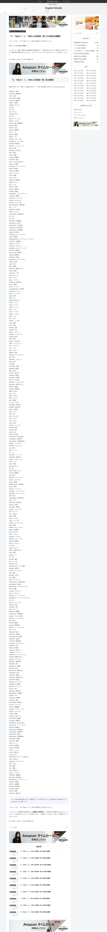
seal (10, 184)
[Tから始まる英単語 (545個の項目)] (80, 78)
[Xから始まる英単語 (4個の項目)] (92, 101)
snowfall (11, 430)
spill (10, 514)
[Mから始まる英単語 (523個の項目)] (80, 81)
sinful (10, 370)
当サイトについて (79, 118)
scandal (11, 139)
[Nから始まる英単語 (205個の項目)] (80, 93)
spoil (10, 532)
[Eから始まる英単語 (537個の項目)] (92, 78)
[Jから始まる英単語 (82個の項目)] (80, 96)
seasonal (11, 189)
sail (10, 107)
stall (10, 561)
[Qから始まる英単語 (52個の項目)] (80, 98)
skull (10, 400)
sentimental (12, 259)
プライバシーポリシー (80, 115)
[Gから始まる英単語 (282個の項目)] (80, 88)
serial (10, 280)
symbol (11, 772)
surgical (11, 747)
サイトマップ (78, 112)
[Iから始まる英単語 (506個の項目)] (80, 83)
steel (10, 577)
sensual (11, 255)
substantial (12, 691)
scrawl (11, 164)
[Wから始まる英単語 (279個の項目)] (92, 88)
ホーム (59, 927)
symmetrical (12, 777)
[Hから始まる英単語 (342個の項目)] (80, 86)
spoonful (11, 538)
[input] (39, 827)
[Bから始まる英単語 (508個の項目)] (92, 81)
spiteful (11, 529)
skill (10, 393)
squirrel (11, 554)
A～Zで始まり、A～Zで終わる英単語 (17, 31)
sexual (11, 296)
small (10, 411)
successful (12, 700)
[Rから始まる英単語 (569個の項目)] (92, 76)
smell (10, 414)
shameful (11, 300)
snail (10, 416)
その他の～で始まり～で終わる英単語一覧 (23, 59)
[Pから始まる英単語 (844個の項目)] (80, 73)
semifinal (11, 232)
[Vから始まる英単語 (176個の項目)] (92, 93)
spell (10, 500)
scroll (10, 173)
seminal (11, 236)
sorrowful (11, 466)
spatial (11, 482)
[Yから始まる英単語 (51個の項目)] (92, 98)
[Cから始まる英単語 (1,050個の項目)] (92, 71)
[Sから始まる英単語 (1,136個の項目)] (80, 71)
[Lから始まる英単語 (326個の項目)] (92, 86)
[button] (67, 827)
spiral (10, 520)
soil (10, 448)
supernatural (12, 729)
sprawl (11, 543)
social (10, 432)
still (10, 600)
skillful (10, 395)
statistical (11, 568)
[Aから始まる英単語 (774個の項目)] (92, 73)
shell (10, 309)
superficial (12, 720)
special (11, 486)
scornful (11, 157)
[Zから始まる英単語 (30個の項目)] (80, 101)
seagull (11, 182)
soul (10, 468)
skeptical (11, 389)
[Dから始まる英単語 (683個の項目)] (80, 76)
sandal (11, 121)
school (11, 148)
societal (11, 434)
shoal (10, 323)
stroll (10, 620)
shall (10, 298)
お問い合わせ (15, 801)
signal (10, 361)
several (11, 293)
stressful (11, 616)
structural (11, 625)
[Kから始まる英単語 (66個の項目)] (92, 96)
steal (10, 573)
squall (10, 548)
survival (11, 754)
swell (10, 763)
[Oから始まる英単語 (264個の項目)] (80, 91)
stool (10, 609)
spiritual (11, 523)
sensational (12, 248)
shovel (11, 332)
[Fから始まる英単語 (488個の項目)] (92, 83)
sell (10, 218)
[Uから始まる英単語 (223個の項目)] (92, 91)
